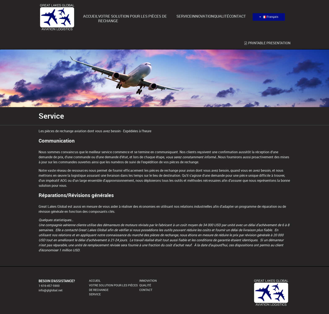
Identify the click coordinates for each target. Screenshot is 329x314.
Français (268, 17)
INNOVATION (148, 281)
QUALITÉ (145, 285)
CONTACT (145, 290)
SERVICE (95, 294)
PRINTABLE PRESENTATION (267, 43)
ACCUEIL (95, 281)
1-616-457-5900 (49, 286)
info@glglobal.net (51, 290)
